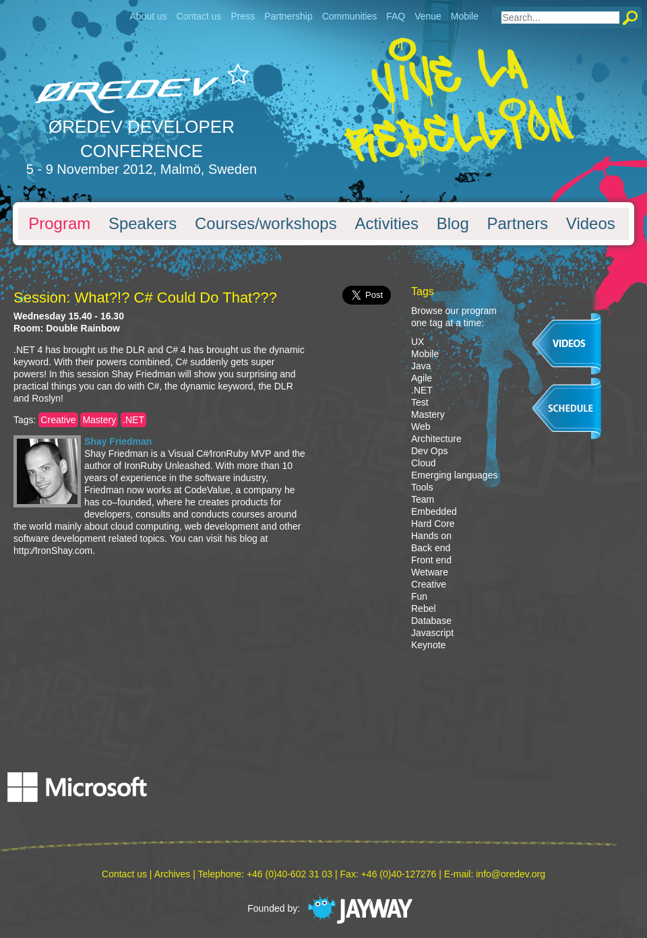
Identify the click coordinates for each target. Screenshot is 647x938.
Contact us (199, 16)
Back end (430, 547)
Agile (421, 378)
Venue (427, 16)
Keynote (428, 644)
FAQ (395, 16)
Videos (590, 224)
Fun (419, 596)
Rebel (423, 608)
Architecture (436, 438)
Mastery (99, 419)
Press (242, 16)
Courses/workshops (266, 224)
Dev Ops (429, 450)
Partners (517, 224)
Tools (422, 487)
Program (59, 224)
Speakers (143, 224)
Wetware (429, 572)
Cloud (423, 463)
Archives (172, 874)
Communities (349, 16)
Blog (453, 224)
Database (431, 620)
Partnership (288, 16)
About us (147, 16)
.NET (133, 419)
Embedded (434, 511)
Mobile (465, 16)
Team (422, 499)
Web (421, 426)
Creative (57, 419)
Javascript (432, 632)
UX (417, 341)
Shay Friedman (118, 441)
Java (421, 366)
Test (420, 402)
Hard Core (433, 523)
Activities (387, 224)
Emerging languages (454, 475)
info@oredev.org (510, 874)
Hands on (431, 535)
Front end (431, 560)
